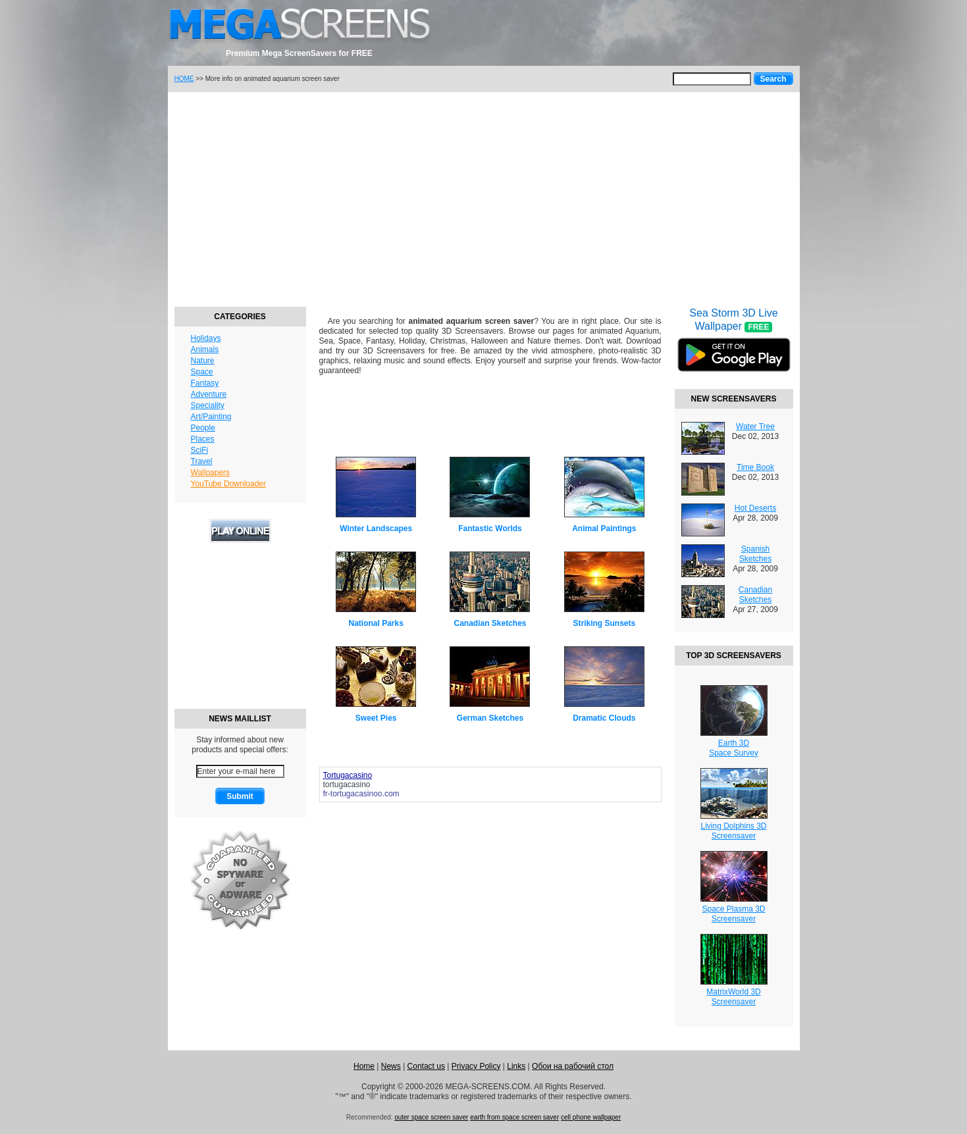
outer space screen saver (431, 1117)
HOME (184, 78)
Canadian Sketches (490, 623)
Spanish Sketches (755, 553)
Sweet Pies (376, 718)
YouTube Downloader (229, 483)
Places (203, 439)
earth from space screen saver (514, 1117)
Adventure (209, 394)
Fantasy (205, 383)
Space (202, 371)
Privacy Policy (476, 1066)
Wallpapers (210, 472)
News (391, 1066)
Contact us (426, 1066)
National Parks (375, 623)
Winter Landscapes (376, 528)
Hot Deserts (755, 508)
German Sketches (490, 718)
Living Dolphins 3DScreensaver (733, 830)
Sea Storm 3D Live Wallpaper (734, 348)
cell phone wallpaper (591, 1117)
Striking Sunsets (604, 623)
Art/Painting (211, 416)
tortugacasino (347, 784)
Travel (202, 461)
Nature (203, 360)
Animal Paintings (604, 528)
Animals (205, 349)
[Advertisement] (483, 197)
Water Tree (755, 426)
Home (364, 1066)
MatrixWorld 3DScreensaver (733, 996)
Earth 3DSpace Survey (733, 748)
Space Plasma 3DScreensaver (733, 913)
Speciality (207, 405)
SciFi (200, 450)
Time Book (755, 467)
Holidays (206, 338)
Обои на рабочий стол (573, 1066)
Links (516, 1066)
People (203, 427)
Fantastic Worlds (489, 528)
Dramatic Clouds (604, 718)
